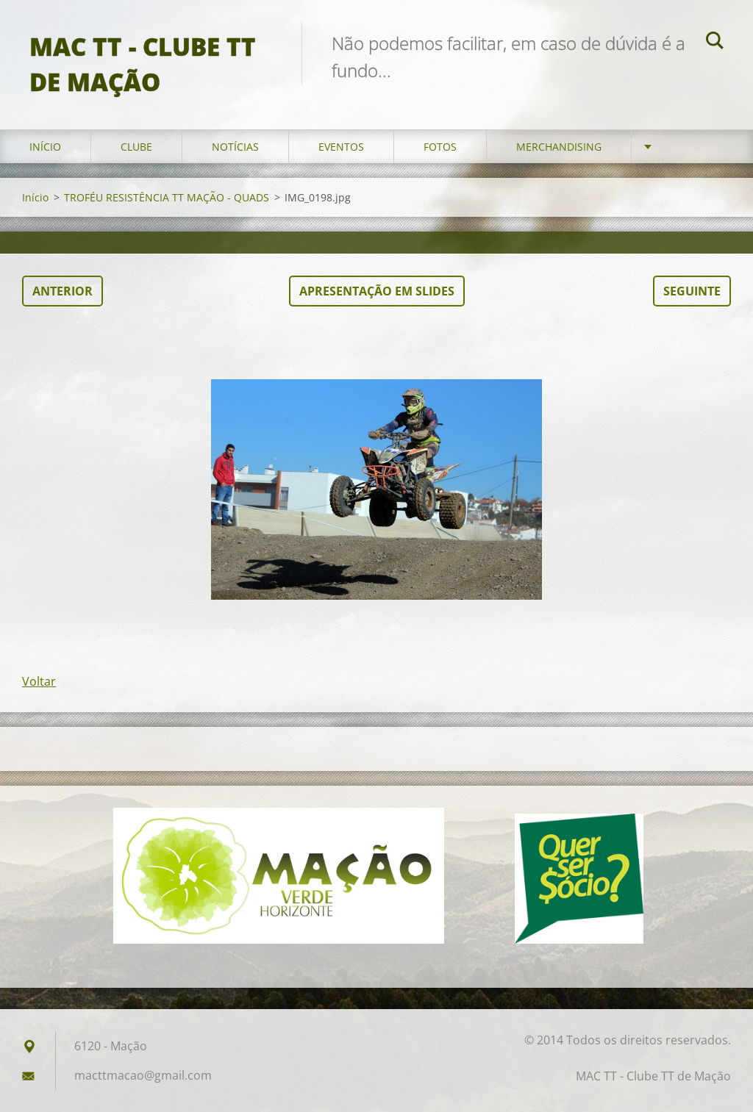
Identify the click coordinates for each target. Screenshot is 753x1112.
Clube (136, 147)
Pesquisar (715, 42)
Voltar (39, 681)
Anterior (62, 291)
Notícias (235, 147)
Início (45, 147)
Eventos (341, 147)
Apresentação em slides (376, 291)
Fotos (440, 147)
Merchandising (559, 147)
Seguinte (692, 291)
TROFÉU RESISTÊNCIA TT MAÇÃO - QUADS (166, 197)
